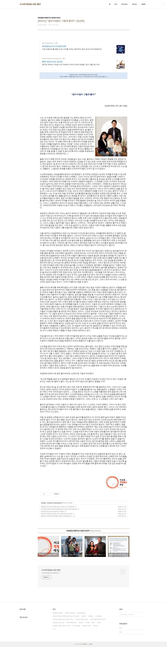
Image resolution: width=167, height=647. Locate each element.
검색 (145, 615)
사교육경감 (76, 626)
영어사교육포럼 (70, 613)
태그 (116, 4)
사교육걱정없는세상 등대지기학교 (63, 619)
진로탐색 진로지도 (59, 622)
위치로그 (134, 4)
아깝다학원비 (82, 613)
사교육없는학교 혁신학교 (98, 619)
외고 (93, 622)
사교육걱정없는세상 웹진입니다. (50, 573)
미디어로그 (124, 4)
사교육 (96, 626)
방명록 (143, 4)
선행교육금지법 (58, 613)
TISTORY (84, 644)
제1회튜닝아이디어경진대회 (54, 46)
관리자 (90, 644)
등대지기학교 (87, 626)
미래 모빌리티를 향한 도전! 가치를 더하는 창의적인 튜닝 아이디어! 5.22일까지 (72, 49)
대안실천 (43, 503)
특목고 (91, 616)
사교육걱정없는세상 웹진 (30, 4)
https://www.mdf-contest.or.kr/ (52, 58)
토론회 (84, 616)
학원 (88, 622)
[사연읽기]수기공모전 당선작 (54, 503)
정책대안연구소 (72, 622)
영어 (99, 622)
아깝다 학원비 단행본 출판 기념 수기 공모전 (66, 616)
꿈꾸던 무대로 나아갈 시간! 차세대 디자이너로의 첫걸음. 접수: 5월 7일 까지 (71, 64)
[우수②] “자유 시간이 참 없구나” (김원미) (52, 511)
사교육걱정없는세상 (82, 619)
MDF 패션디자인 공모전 (52, 62)
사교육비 (99, 616)
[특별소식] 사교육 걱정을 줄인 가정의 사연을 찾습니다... (57, 516)
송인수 (82, 622)
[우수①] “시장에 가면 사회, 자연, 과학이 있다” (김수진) (56, 513)
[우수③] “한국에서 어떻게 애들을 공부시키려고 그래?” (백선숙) (59, 509)
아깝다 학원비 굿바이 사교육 (62, 626)
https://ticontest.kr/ (48, 43)
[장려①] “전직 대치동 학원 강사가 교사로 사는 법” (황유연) (57, 506)
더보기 (54, 629)
